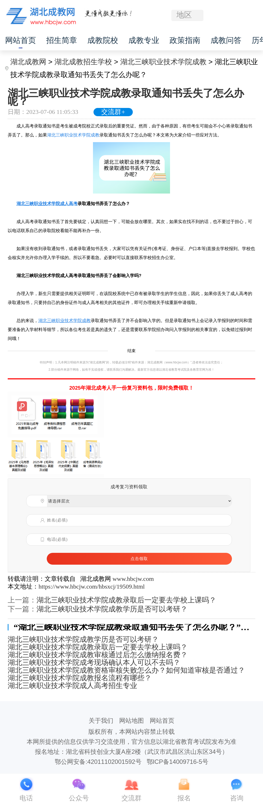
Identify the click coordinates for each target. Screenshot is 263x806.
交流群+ (113, 112)
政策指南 (185, 40)
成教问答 (226, 40)
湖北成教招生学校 (83, 62)
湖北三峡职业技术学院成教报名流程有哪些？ (80, 678)
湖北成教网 (28, 62)
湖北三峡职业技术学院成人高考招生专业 (72, 686)
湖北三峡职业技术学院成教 (163, 62)
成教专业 (143, 40)
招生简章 (61, 40)
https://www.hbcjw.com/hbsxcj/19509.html (92, 586)
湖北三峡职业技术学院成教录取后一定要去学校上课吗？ (126, 600)
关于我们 (101, 720)
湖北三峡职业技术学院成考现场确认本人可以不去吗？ (94, 662)
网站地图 (131, 720)
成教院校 (102, 40)
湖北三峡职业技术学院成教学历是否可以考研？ (111, 609)
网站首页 (20, 40)
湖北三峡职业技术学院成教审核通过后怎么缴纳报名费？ (97, 655)
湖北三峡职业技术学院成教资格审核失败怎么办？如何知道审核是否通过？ (126, 670)
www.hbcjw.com (133, 578)
